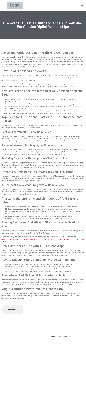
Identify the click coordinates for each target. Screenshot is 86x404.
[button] (82, 5)
